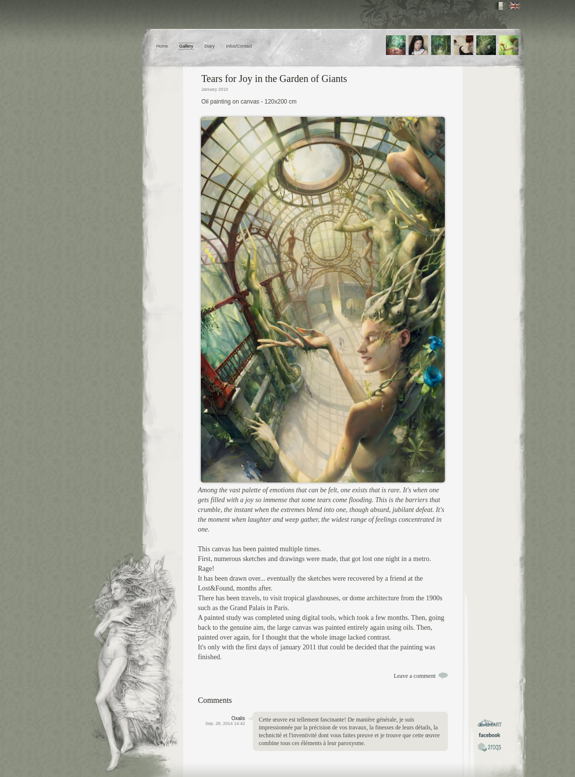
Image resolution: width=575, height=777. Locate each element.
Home (162, 46)
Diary (209, 46)
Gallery (186, 46)
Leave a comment (415, 675)
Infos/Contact (239, 46)
